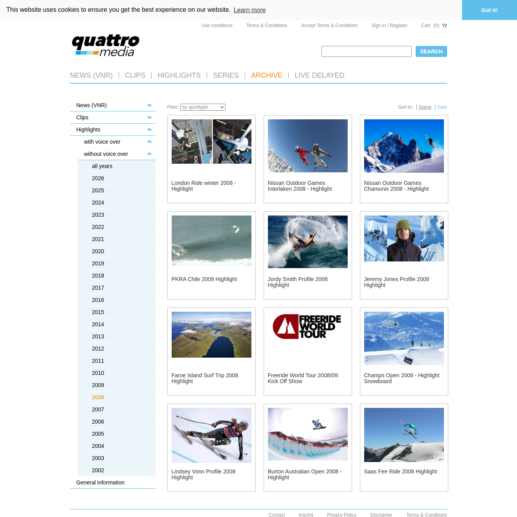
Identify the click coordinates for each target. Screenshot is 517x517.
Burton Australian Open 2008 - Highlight (305, 474)
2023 (98, 214)
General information (100, 482)
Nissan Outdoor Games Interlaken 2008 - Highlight (300, 185)
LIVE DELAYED (320, 75)
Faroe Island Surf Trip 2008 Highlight (205, 378)
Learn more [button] (250, 10)
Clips (135, 75)
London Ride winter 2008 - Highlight (204, 185)
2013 (98, 336)
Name (425, 107)
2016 (98, 299)
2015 (98, 312)
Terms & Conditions (266, 25)
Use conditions (217, 25)
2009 (98, 385)
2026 (98, 178)
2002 (98, 470)
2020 (98, 251)
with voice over (102, 141)
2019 (98, 263)
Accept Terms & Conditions (329, 25)
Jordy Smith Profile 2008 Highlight (298, 282)
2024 (98, 202)
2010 (98, 372)
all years (102, 166)
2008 (98, 397)
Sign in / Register (389, 25)
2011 (98, 360)
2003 (98, 458)
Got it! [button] (489, 10)
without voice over (106, 153)
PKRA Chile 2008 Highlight (204, 279)
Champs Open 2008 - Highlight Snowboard (402, 378)
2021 (98, 239)
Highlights (88, 129)
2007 (98, 409)
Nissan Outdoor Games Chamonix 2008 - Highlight (396, 185)
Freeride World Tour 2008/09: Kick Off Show (303, 378)
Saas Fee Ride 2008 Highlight (400, 471)
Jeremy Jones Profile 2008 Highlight (396, 282)
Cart (434, 25)
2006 (98, 421)
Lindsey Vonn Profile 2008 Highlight (204, 474)
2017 (98, 287)
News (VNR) (91, 75)
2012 (98, 348)
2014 (98, 324)
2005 (98, 433)
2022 (98, 226)
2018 (98, 275)
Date (442, 107)
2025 (98, 190)
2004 (98, 445)
